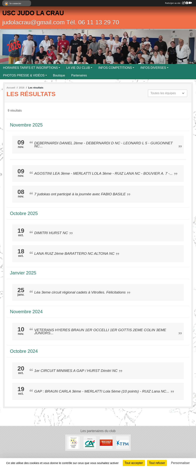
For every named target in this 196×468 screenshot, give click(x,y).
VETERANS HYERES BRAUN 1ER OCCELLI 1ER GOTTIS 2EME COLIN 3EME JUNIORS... (100, 331)
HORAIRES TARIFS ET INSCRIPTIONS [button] (30, 67)
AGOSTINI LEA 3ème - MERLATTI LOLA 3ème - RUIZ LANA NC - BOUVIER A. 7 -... (103, 173)
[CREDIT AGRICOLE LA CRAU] (89, 442)
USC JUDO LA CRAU (33, 13)
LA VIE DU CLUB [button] (78, 67)
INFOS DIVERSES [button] (153, 67)
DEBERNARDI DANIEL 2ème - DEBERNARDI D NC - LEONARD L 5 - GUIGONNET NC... (103, 144)
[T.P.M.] (122, 442)
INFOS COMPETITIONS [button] (115, 67)
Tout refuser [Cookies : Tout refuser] (157, 463)
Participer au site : (178, 3)
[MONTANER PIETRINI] (106, 442)
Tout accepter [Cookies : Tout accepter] (134, 463)
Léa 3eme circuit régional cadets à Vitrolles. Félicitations (80, 292)
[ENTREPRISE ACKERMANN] (73, 442)
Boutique (59, 75)
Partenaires (79, 75)
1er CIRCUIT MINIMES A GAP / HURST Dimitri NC (76, 371)
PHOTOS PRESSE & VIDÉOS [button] (24, 75)
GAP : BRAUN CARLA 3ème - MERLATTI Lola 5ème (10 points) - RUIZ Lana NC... (101, 391)
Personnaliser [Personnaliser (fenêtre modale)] (180, 463)
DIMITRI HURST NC (51, 233)
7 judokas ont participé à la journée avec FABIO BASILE (80, 194)
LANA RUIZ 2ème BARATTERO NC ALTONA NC (74, 253)
